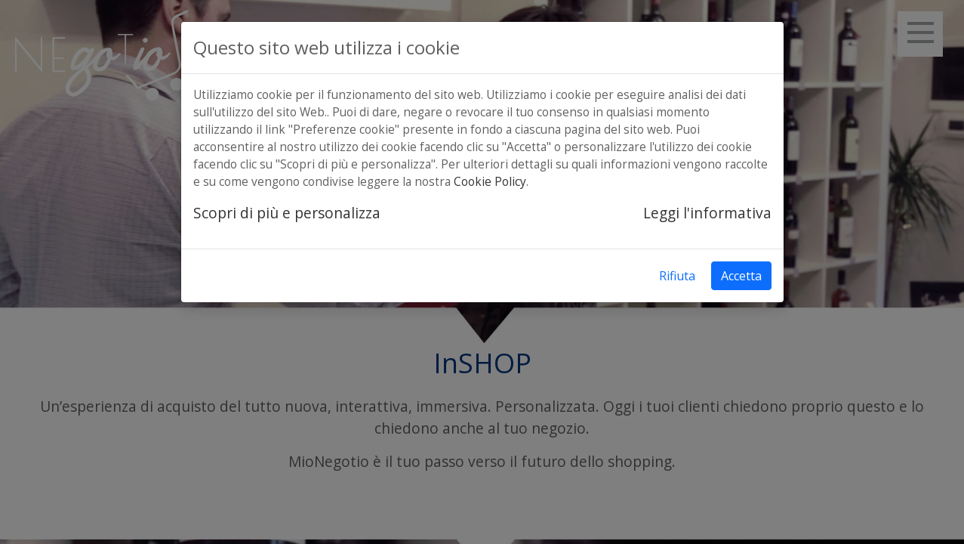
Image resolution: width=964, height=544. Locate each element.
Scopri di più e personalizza (286, 212)
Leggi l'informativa (707, 212)
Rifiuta (677, 275)
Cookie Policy (490, 182)
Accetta (741, 275)
